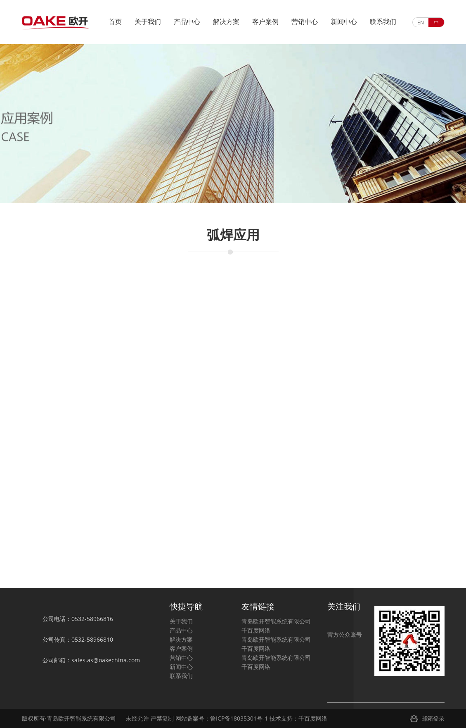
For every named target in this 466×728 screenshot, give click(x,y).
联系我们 (383, 21)
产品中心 (187, 21)
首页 (115, 21)
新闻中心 (344, 21)
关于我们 (148, 21)
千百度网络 (255, 630)
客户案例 (265, 21)
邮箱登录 (433, 718)
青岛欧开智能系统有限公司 (276, 621)
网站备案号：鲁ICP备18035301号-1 (221, 718)
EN (420, 22)
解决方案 (226, 21)
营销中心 (304, 21)
